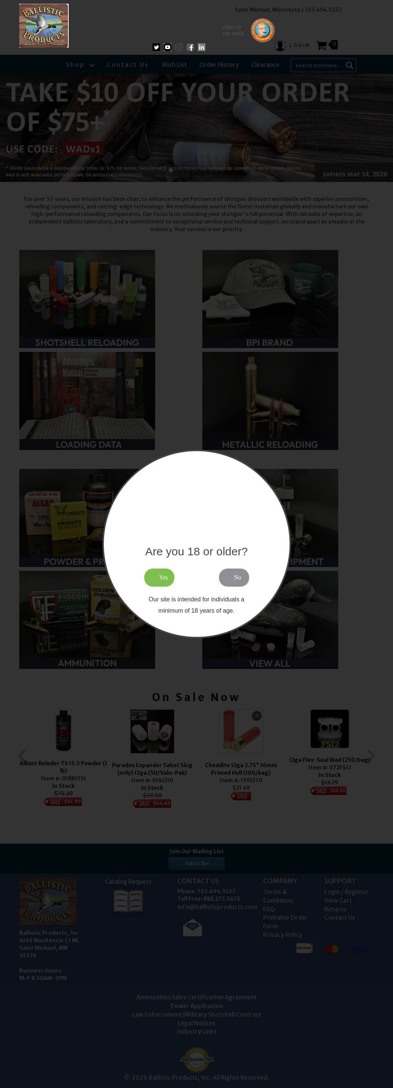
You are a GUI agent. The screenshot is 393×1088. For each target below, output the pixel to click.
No (238, 577)
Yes (163, 577)
